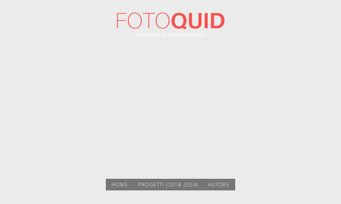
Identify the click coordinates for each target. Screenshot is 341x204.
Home (119, 184)
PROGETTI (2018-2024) (168, 184)
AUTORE (219, 184)
